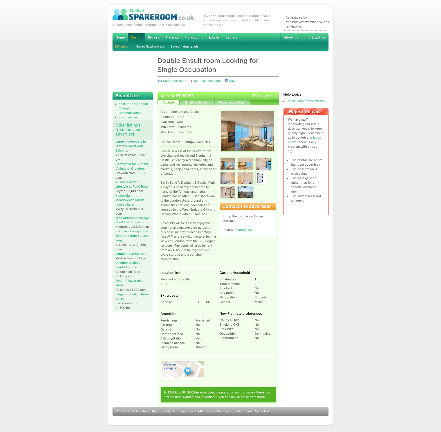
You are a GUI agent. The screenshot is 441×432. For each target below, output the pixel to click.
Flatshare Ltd (145, 411)
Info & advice (314, 37)
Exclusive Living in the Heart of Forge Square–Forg (133, 235)
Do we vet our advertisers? (306, 101)
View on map (183, 369)
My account (194, 37)
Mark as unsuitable (208, 81)
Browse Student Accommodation (154, 37)
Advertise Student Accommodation (172, 37)
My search (123, 46)
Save (232, 81)
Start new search (131, 117)
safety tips (244, 230)
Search (136, 37)
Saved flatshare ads (150, 46)
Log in (214, 37)
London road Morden (131, 254)
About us (290, 37)
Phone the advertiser (231, 102)
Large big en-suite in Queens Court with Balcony (131, 146)
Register (232, 37)
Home (120, 37)
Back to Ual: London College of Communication (133, 108)
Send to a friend (174, 81)
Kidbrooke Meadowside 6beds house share (130, 200)
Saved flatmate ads (184, 46)
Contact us (261, 411)
